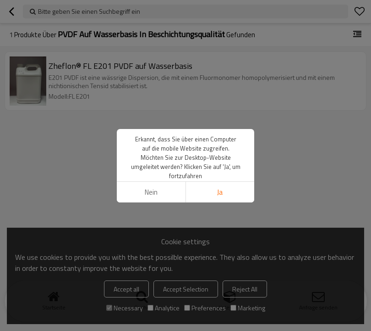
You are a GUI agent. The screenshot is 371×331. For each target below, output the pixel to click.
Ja (220, 192)
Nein (151, 192)
